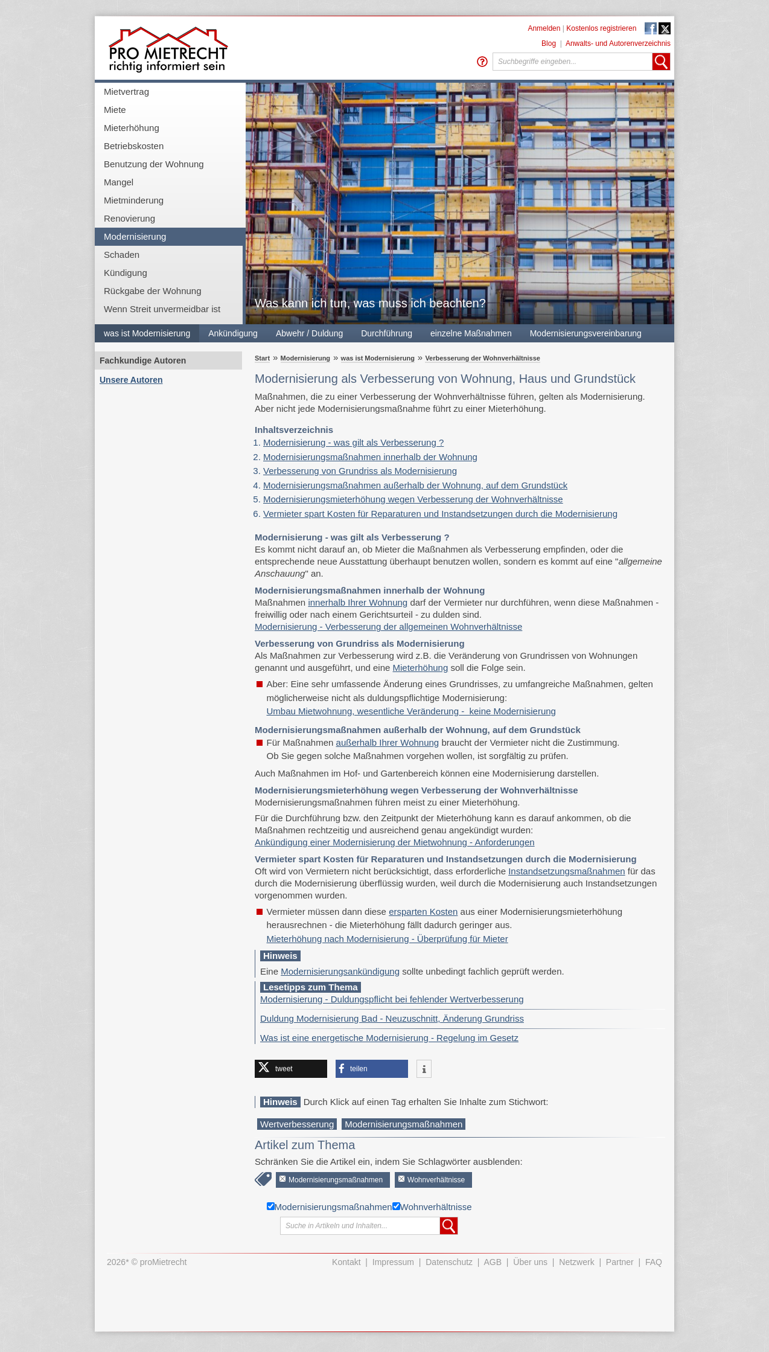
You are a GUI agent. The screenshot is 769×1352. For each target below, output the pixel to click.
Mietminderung (134, 200)
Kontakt (346, 1262)
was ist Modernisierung (147, 333)
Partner (620, 1262)
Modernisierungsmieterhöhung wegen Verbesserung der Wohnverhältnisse (413, 499)
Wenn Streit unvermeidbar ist (162, 309)
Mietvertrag (126, 91)
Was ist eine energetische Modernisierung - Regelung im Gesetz (389, 1038)
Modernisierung (135, 236)
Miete (115, 109)
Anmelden (544, 28)
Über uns (530, 1262)
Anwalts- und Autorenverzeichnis (618, 43)
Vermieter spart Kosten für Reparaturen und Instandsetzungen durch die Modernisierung (440, 513)
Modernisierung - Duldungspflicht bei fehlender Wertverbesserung (392, 999)
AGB (493, 1262)
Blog (548, 43)
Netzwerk (576, 1262)
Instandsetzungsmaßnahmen (566, 871)
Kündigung (125, 273)
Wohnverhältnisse (436, 1180)
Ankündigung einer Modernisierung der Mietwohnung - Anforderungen (395, 842)
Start (262, 358)
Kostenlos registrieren (601, 28)
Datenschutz (449, 1262)
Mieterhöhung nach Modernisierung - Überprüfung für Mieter (387, 939)
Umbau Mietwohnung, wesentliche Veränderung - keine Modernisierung (411, 711)
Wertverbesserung (297, 1124)
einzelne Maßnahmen (471, 333)
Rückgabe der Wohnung (153, 291)
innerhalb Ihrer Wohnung (357, 602)
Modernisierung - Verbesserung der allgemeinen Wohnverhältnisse (388, 626)
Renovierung (129, 218)
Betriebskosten (134, 146)
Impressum (393, 1262)
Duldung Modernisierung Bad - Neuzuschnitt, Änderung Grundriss (392, 1018)
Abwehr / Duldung (309, 333)
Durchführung (386, 333)
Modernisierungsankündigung (340, 971)
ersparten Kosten (423, 911)
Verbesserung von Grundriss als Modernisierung (360, 471)
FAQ (653, 1262)
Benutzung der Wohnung (154, 164)
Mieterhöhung (131, 128)
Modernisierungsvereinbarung (586, 333)
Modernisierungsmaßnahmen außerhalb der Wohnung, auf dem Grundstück (415, 485)
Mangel (118, 182)
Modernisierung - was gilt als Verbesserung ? (353, 442)
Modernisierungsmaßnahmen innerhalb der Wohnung (370, 457)
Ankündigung (233, 333)
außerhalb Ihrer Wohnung (387, 742)
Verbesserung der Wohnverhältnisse (482, 358)
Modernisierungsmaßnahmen (403, 1124)
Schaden (121, 254)
